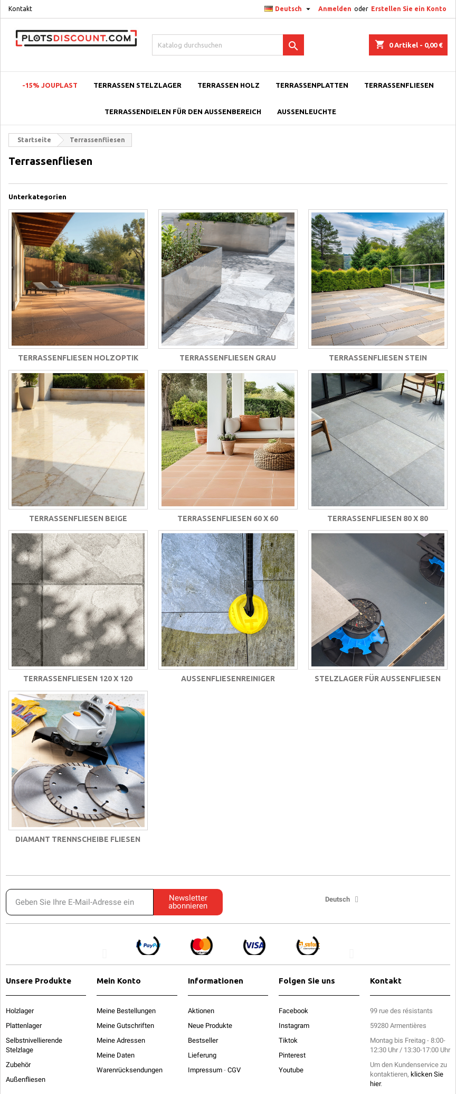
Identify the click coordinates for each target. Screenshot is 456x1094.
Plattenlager (24, 1026)
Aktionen (201, 1011)
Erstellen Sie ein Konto (408, 8)
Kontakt (20, 8)
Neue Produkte (210, 1026)
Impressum (205, 1070)
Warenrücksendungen (130, 1070)
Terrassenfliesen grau (227, 358)
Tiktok (288, 1040)
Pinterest (292, 1055)
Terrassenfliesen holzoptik (78, 358)
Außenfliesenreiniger (228, 678)
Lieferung (202, 1055)
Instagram (294, 1026)
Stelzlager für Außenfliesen (378, 678)
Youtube (291, 1070)
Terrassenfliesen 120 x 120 (77, 678)
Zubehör (18, 1065)
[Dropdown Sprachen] (288, 9)
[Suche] (227, 44)
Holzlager (20, 1011)
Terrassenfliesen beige (78, 518)
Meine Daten (116, 1055)
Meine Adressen (121, 1040)
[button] (104, 953)
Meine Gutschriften (125, 1026)
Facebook (293, 1011)
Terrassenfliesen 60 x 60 (227, 518)
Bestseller (203, 1040)
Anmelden (335, 8)
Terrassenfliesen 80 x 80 (377, 518)
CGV (234, 1070)
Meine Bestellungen (126, 1011)
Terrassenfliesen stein (378, 358)
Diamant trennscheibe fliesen (77, 839)
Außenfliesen (25, 1079)
